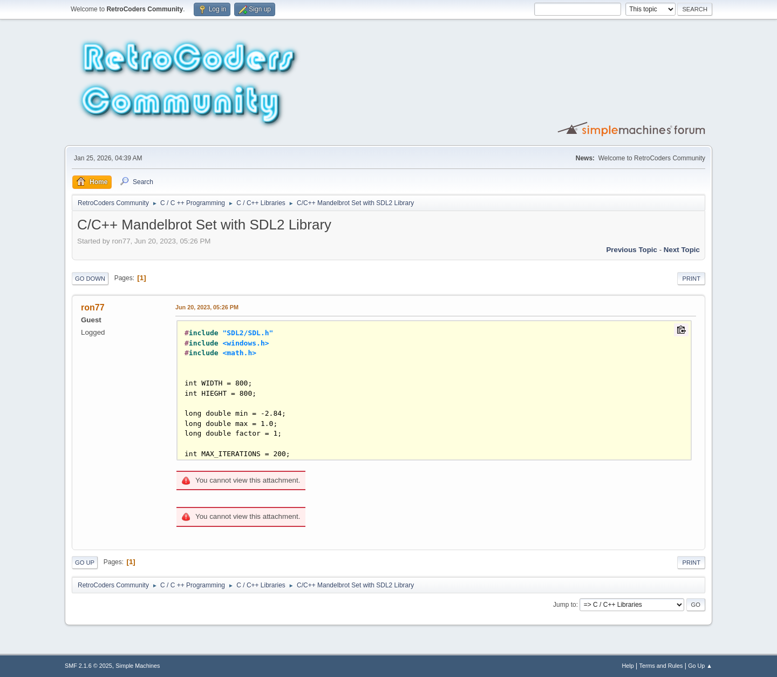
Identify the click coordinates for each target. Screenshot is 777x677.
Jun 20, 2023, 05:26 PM (206, 307)
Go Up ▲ (700, 665)
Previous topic (631, 250)
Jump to (564, 604)
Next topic (682, 250)
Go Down (90, 278)
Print (691, 278)
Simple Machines (137, 665)
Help (628, 665)
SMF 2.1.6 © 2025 (88, 665)
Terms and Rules (661, 665)
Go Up (84, 562)
